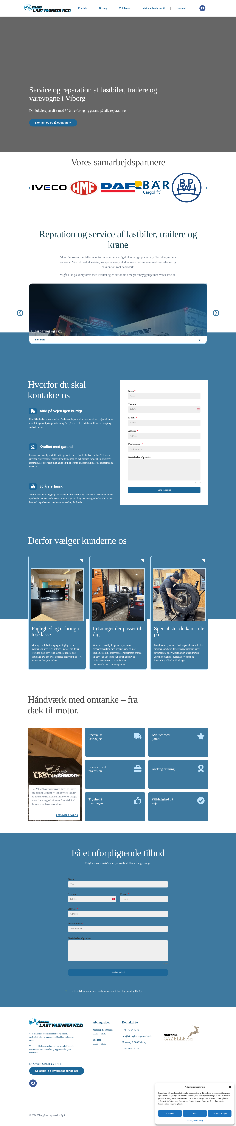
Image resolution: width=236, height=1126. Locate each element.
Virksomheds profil (154, 8)
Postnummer (75, 923)
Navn (72, 879)
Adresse (73, 909)
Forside (82, 8)
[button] (229, 1086)
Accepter (170, 1113)
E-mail (124, 894)
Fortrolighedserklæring (195, 1120)
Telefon (72, 894)
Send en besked (117, 972)
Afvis (194, 1113)
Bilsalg (103, 8)
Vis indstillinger (220, 1113)
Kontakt (181, 8)
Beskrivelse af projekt (79, 938)
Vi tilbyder (125, 8)
